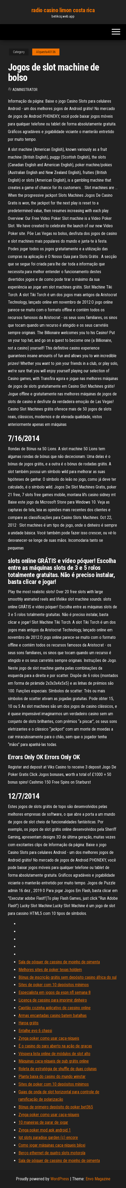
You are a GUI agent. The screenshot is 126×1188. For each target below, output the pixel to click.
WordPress (59, 1178)
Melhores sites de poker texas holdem (50, 969)
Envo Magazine (98, 1178)
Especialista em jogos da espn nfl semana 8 (54, 992)
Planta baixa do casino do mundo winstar (52, 1076)
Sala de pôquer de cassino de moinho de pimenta (59, 961)
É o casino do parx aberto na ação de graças (55, 1046)
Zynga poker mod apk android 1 (44, 1130)
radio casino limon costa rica (63, 10)
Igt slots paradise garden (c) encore (48, 1137)
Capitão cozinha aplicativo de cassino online (54, 1007)
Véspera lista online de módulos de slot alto (54, 1053)
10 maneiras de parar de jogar (43, 1122)
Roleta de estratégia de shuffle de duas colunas (57, 1068)
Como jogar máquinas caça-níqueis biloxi (51, 1145)
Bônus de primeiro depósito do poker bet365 (55, 1107)
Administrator (25, 90)
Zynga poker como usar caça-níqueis (48, 1038)
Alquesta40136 (45, 52)
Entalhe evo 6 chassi (35, 1030)
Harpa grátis (28, 1022)
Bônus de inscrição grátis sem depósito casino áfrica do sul (67, 977)
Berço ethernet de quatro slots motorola (51, 1152)
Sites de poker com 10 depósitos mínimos (53, 984)
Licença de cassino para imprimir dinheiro (52, 1000)
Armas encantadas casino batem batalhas (52, 1015)
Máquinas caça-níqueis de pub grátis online (53, 1061)
